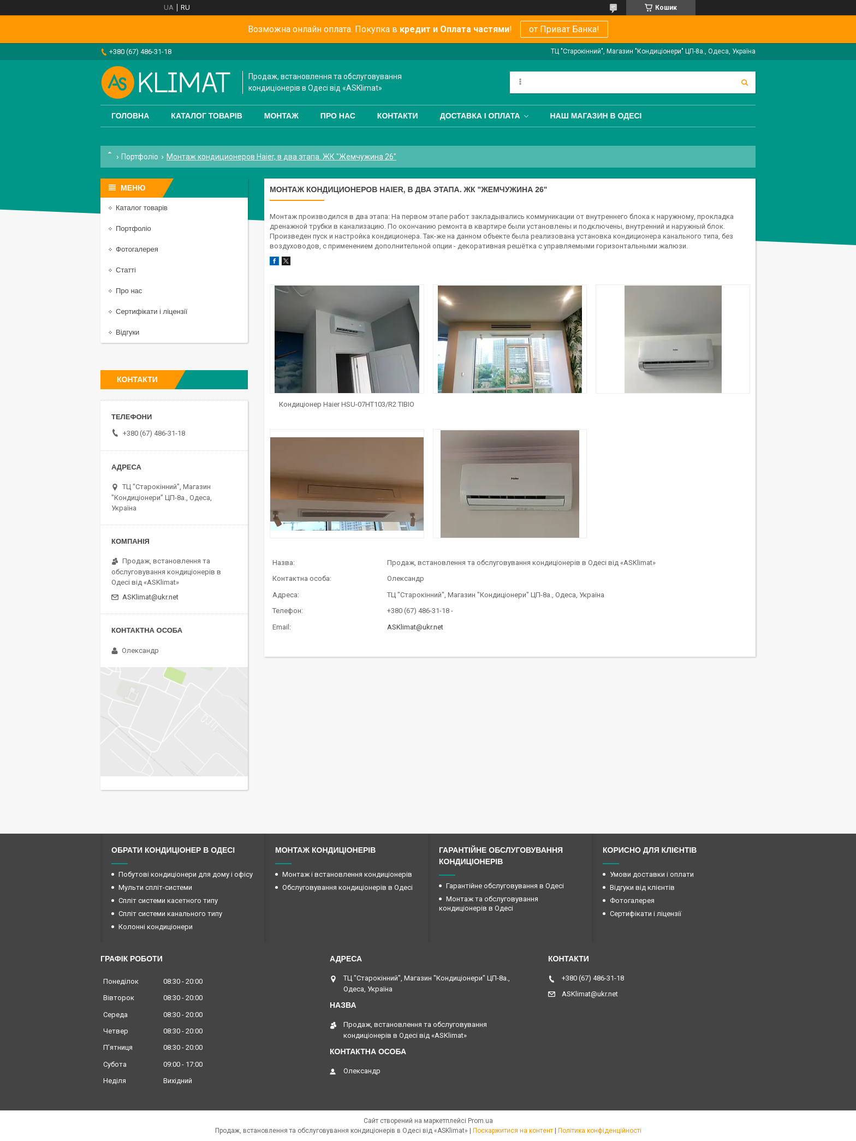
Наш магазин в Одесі (596, 115)
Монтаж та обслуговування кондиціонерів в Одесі (488, 903)
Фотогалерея (137, 249)
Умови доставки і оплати (652, 874)
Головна (130, 115)
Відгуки (127, 332)
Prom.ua (480, 1121)
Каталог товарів (206, 115)
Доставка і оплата (480, 115)
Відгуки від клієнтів (642, 887)
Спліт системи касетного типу (168, 900)
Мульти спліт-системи (155, 887)
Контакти (397, 115)
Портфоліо (139, 156)
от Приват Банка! (564, 29)
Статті (126, 270)
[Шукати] (745, 82)
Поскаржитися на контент (513, 1130)
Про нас (337, 115)
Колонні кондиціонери (155, 927)
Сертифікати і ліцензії (151, 311)
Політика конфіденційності (599, 1130)
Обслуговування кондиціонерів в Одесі (347, 887)
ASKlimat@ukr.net (415, 627)
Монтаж (281, 115)
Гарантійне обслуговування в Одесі (505, 886)
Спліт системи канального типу (170, 914)
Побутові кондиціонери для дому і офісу (185, 874)
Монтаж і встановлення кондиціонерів (347, 874)
